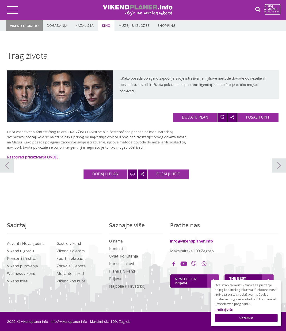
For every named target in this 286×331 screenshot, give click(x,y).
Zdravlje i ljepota (71, 266)
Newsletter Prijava (195, 281)
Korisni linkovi (121, 263)
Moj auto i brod (70, 273)
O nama (116, 241)
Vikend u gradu (24, 25)
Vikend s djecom (71, 251)
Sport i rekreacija (72, 258)
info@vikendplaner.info (191, 241)
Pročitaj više (224, 310)
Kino (106, 25)
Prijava (115, 278)
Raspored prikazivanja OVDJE (32, 157)
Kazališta (84, 25)
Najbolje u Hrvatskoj (127, 286)
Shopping (166, 25)
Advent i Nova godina (26, 243)
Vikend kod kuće (71, 281)
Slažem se (246, 318)
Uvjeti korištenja (123, 256)
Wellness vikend (21, 273)
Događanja (57, 25)
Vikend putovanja (22, 266)
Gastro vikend (69, 243)
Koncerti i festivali (22, 258)
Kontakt (116, 248)
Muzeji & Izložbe (134, 25)
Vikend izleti (17, 281)
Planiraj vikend (122, 271)
